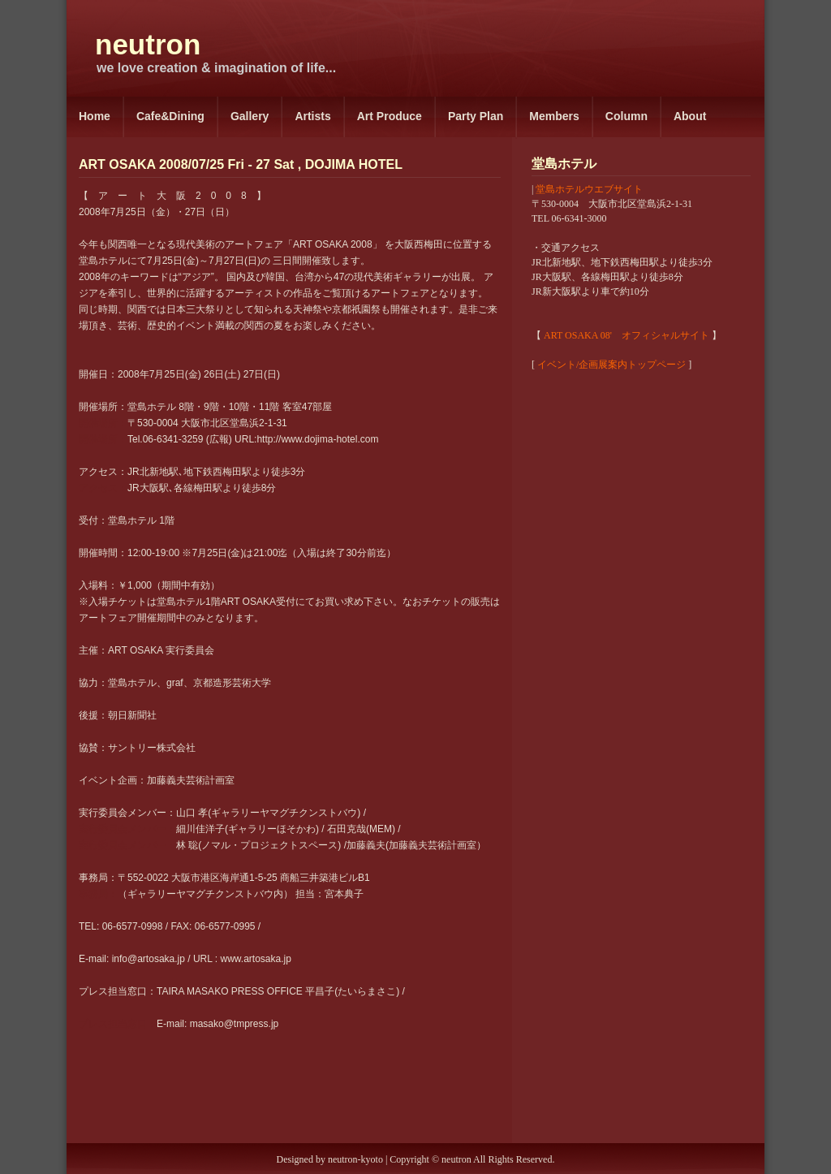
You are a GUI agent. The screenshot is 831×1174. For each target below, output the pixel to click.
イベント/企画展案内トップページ (611, 364)
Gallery (249, 116)
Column (626, 116)
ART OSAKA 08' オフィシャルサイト (626, 335)
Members (554, 116)
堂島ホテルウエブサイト (589, 189)
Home (94, 116)
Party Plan (475, 116)
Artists (312, 116)
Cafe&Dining (170, 116)
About (690, 116)
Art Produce (389, 116)
